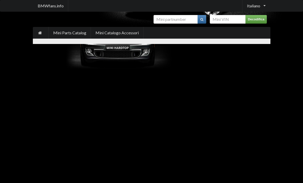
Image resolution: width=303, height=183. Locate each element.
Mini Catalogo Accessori (117, 32)
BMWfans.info (51, 5)
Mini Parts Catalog (69, 32)
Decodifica (256, 19)
